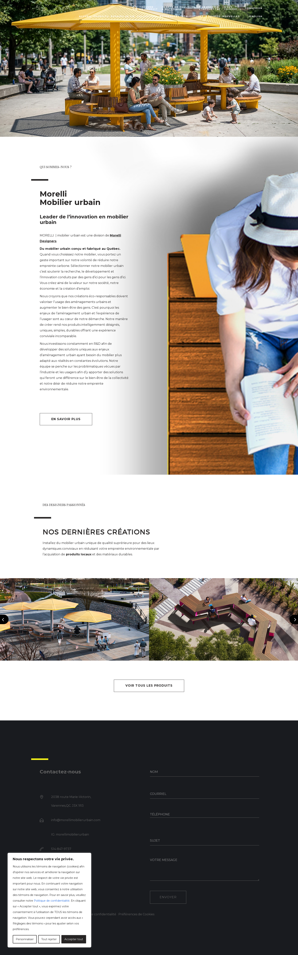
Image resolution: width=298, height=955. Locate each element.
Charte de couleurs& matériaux (178, 8)
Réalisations (193, 16)
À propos (212, 16)
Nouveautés (170, 16)
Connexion (253, 8)
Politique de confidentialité (52, 900)
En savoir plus (66, 419)
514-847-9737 (61, 849)
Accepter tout (73, 939)
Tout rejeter (49, 939)
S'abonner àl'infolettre (209, 8)
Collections (147, 16)
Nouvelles (231, 16)
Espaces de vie (123, 16)
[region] (49, 900)
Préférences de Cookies (136, 914)
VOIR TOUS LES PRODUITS (149, 685)
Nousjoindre (230, 8)
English (256, 16)
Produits (101, 16)
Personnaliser (25, 939)
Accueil (85, 16)
